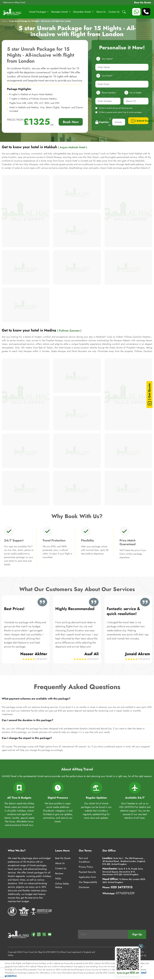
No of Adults (132, 92)
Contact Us (113, 11)
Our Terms (85, 851)
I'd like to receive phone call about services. (114, 108)
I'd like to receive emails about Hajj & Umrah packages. (118, 112)
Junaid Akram (137, 654)
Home (4, 21)
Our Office (109, 851)
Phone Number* (106, 92)
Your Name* (104, 59)
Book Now (71, 121)
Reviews (59, 873)
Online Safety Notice (62, 885)
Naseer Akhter (33, 654)
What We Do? (17, 851)
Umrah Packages (38, 11)
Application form (87, 877)
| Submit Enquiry (139, 121)
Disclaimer (84, 887)
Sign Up (137, 934)
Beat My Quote (142, 2)
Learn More (62, 851)
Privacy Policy (86, 867)
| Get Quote (149, 394)
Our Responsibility (88, 882)
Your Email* (104, 76)
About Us (101, 11)
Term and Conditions (84, 859)
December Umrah (82, 11)
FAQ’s (58, 878)
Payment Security (87, 872)
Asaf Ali (91, 654)
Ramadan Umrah (60, 11)
